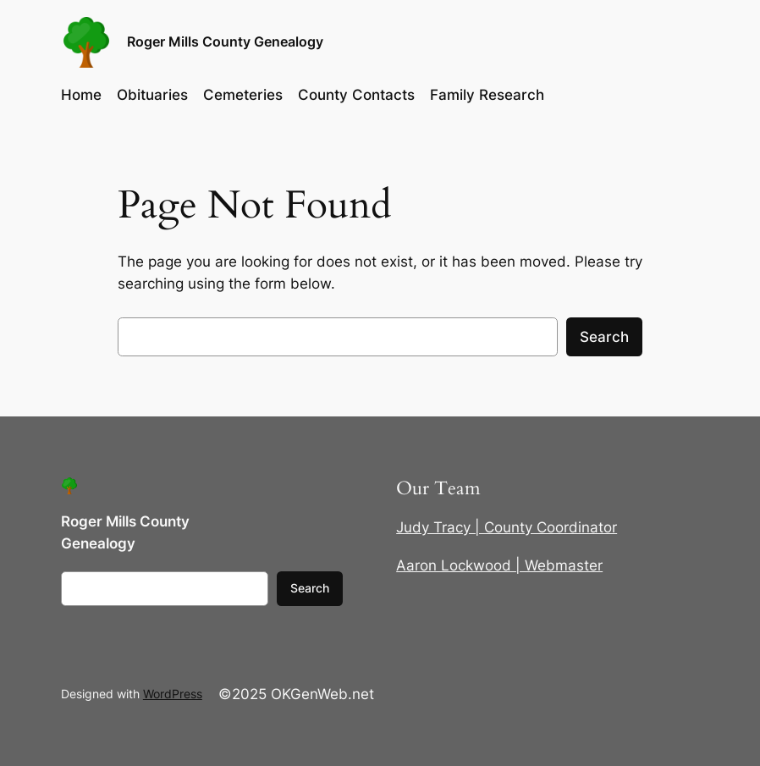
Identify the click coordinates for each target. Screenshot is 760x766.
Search (604, 336)
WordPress (172, 693)
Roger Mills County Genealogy (225, 41)
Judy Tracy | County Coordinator (506, 527)
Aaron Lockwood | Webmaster (499, 565)
